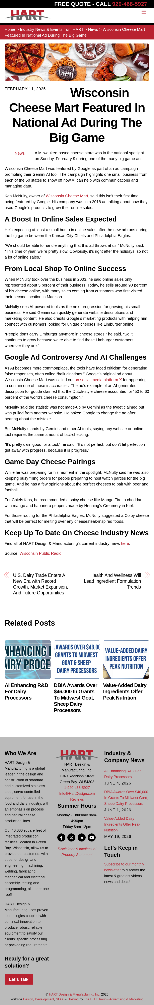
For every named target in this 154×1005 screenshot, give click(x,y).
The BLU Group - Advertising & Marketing (114, 999)
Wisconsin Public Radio (41, 553)
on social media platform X (98, 380)
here (125, 543)
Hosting (73, 999)
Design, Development (38, 999)
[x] (71, 837)
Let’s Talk (18, 979)
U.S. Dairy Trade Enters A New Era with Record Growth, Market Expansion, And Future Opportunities (40, 584)
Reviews (77, 799)
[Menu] (144, 11)
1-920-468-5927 (77, 788)
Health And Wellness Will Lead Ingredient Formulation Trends (112, 581)
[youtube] (92, 837)
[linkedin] (82, 837)
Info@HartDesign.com (77, 794)
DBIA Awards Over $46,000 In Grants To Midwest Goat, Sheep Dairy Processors (75, 697)
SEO (59, 999)
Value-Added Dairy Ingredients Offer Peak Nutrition (124, 691)
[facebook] (61, 837)
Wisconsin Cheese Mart (67, 196)
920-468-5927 (129, 4)
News (20, 153)
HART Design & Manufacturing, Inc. (74, 994)
